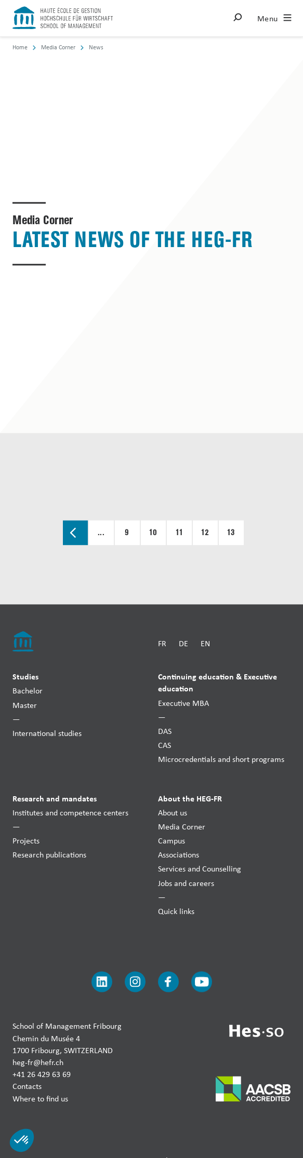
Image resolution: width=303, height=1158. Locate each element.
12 (205, 533)
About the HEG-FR (190, 798)
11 (179, 533)
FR (162, 643)
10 (153, 533)
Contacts (27, 1086)
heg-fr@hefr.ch (37, 1062)
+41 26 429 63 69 (41, 1074)
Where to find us (40, 1098)
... (101, 533)
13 (231, 533)
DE (183, 643)
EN (205, 643)
